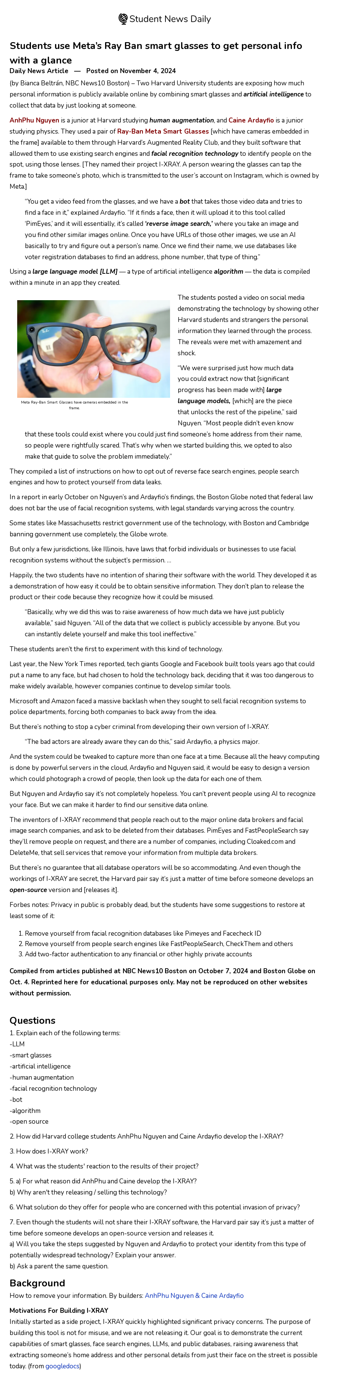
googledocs (62, 1366)
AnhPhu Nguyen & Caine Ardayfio (194, 1295)
